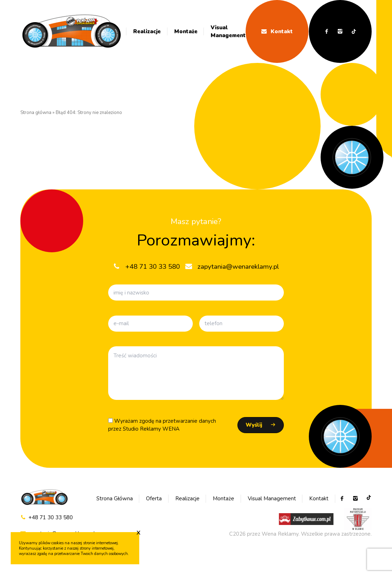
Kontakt (277, 31)
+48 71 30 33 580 (46, 518)
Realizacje (147, 31)
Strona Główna (114, 498)
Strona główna (35, 112)
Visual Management (228, 31)
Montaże (185, 31)
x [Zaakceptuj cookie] (138, 532)
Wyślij (254, 424)
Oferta (154, 498)
